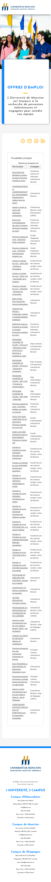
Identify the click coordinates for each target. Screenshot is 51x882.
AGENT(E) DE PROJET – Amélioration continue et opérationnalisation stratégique (20, 314)
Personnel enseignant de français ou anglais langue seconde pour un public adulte (20, 681)
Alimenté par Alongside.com (28, 163)
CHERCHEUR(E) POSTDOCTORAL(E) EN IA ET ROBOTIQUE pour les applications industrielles (20, 711)
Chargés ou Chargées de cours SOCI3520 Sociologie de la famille (20, 567)
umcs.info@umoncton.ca (25, 862)
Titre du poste (17, 167)
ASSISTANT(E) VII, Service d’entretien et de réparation (20, 590)
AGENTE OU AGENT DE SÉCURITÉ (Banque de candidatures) (20, 640)
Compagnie (34, 167)
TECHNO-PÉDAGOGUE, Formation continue (19, 600)
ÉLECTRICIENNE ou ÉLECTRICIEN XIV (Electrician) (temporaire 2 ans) (20, 668)
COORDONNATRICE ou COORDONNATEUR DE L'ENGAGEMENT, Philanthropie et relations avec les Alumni (20, 195)
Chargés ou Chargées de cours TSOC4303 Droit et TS (19, 554)
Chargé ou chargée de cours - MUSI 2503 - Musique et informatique (20, 265)
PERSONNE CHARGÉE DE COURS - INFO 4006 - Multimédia (20, 395)
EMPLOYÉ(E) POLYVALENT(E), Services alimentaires (20, 301)
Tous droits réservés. (25, 784)
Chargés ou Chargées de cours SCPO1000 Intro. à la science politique (20, 526)
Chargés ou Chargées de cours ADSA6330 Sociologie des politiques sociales (19, 511)
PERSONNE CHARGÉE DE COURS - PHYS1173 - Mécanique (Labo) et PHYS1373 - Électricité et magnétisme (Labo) (20, 348)
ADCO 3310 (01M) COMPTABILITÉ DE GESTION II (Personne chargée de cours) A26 (19, 422)
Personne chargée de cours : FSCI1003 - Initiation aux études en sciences (20, 408)
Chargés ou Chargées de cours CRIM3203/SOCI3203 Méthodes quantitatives (20, 539)
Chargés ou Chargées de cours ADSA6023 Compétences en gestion (19, 496)
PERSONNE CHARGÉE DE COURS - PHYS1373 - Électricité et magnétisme (20, 366)
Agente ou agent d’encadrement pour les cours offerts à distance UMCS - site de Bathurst (20, 625)
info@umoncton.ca (25, 835)
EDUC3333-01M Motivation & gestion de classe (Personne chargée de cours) (19, 177)
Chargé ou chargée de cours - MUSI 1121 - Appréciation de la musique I (20, 278)
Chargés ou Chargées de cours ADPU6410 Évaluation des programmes (19, 453)
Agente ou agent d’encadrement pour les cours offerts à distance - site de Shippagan (19, 694)
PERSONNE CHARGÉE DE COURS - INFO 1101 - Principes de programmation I (20, 381)
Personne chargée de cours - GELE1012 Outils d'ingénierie (20, 239)
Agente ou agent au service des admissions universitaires (19, 211)
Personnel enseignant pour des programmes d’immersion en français (20, 654)
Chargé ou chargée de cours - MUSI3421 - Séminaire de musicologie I (20, 290)
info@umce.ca (26, 807)
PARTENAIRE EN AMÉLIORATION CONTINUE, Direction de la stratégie (20, 579)
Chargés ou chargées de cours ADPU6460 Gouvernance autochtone (20, 467)
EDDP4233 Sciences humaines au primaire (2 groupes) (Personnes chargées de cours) (20, 329)
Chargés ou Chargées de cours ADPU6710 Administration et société (19, 481)
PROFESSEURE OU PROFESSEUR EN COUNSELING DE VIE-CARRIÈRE (19, 612)
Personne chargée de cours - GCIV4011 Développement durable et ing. (20, 252)
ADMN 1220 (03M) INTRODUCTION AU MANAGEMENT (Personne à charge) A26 (19, 437)
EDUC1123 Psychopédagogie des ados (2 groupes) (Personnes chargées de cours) (20, 225)
